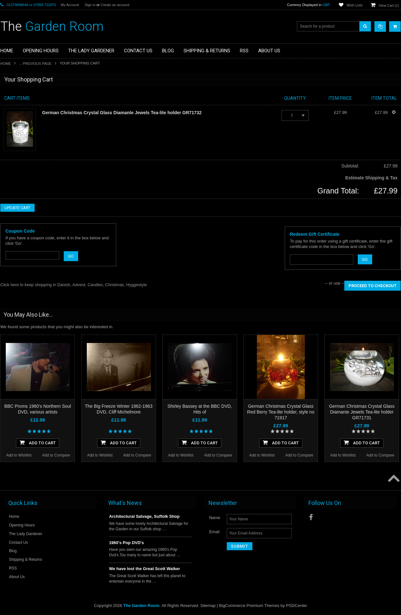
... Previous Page (35, 63)
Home (5, 63)
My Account (70, 5)
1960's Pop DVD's (126, 542)
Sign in (90, 5)
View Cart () (389, 5)
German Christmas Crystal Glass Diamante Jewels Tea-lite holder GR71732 (122, 112)
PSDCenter (296, 605)
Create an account (115, 5)
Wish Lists (355, 5)
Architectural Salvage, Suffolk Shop (144, 516)
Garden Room (51, 26)
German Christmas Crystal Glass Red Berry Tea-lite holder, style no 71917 (281, 412)
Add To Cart (38, 442)
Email (214, 531)
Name (214, 517)
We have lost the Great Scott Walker (144, 568)
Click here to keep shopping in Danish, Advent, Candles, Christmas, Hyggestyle (73, 284)
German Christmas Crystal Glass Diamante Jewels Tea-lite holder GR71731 (362, 412)
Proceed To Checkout (372, 285)
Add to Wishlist (18, 455)
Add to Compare (56, 455)
